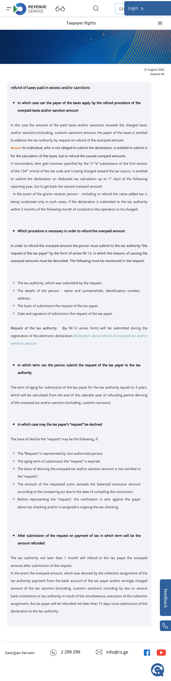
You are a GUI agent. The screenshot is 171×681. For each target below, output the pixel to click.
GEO (122, 8)
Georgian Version (20, 652)
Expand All (157, 74)
